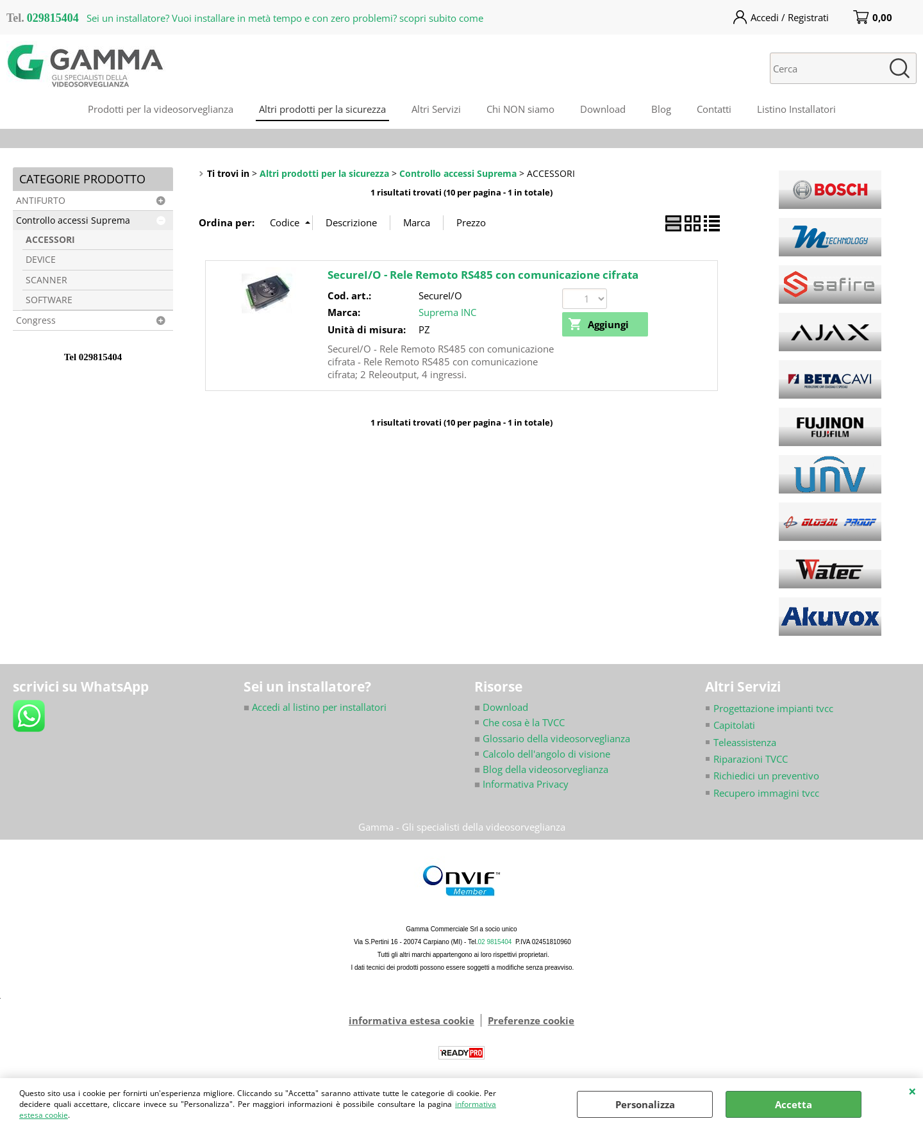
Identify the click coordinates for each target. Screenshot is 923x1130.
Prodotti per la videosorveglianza (160, 109)
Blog (661, 109)
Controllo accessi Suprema (73, 220)
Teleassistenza (744, 742)
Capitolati (734, 725)
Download (603, 109)
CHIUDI (912, 1090)
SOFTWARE (49, 300)
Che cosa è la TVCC (524, 722)
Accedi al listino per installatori (315, 707)
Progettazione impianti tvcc (773, 708)
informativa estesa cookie (411, 1021)
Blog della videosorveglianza (541, 769)
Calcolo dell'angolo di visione (546, 753)
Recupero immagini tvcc (766, 792)
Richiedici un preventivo (766, 776)
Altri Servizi (436, 109)
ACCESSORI (50, 239)
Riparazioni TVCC (750, 758)
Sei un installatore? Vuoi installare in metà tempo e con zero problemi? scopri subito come (285, 18)
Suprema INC (447, 312)
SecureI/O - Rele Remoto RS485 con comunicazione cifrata (483, 274)
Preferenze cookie (531, 1021)
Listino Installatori (796, 109)
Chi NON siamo (520, 109)
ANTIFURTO (40, 200)
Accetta (793, 1104)
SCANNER (46, 280)
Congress (36, 320)
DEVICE (41, 259)
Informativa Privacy (521, 783)
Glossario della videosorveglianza (552, 738)
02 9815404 (495, 942)
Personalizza (645, 1104)
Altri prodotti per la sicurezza (322, 109)
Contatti (714, 109)
